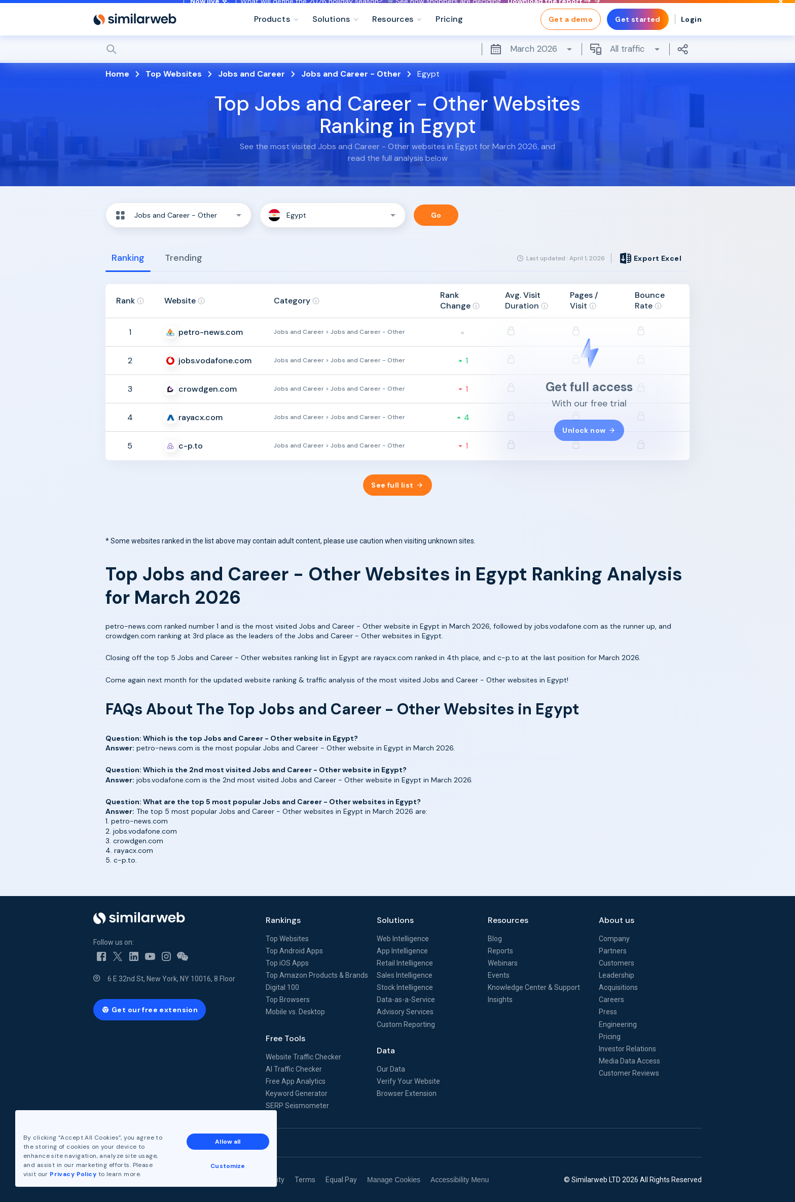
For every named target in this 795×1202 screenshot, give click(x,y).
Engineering (618, 1024)
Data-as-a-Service (406, 999)
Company (614, 939)
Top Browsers (288, 999)
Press (608, 1012)
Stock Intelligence (405, 987)
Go (436, 215)
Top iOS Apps (287, 963)
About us (616, 920)
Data (386, 1050)
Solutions (395, 920)
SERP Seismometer (297, 1106)
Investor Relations (627, 1049)
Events (499, 975)
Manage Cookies (393, 1180)
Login (691, 40)
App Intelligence (402, 951)
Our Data (391, 1069)
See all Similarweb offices (139, 1142)
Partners (613, 951)
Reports (500, 951)
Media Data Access (629, 1061)
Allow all (227, 1142)
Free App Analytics (296, 1081)
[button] (178, 215)
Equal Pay (341, 1180)
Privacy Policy (73, 1174)
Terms (305, 1180)
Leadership (616, 975)
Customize (227, 1166)
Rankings (283, 920)
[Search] (397, 70)
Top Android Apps (294, 951)
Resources (508, 920)
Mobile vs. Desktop (295, 1012)
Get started (638, 40)
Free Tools (285, 1038)
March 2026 (531, 70)
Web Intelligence (403, 939)
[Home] (134, 41)
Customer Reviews (629, 1073)
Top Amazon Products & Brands (317, 975)
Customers (616, 963)
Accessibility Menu (459, 1180)
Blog (495, 939)
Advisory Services (405, 1012)
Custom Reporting (406, 1024)
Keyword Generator (297, 1093)
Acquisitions (618, 987)
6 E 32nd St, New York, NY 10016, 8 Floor (171, 979)
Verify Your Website (408, 1081)
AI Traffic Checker (294, 1069)
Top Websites (287, 939)
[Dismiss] (781, 12)
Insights (500, 999)
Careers (611, 999)
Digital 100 (282, 987)
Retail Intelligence (405, 963)
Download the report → (554, 11)
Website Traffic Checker (303, 1057)
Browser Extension (407, 1093)
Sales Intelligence (404, 975)
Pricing (610, 1037)
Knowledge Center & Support (534, 987)
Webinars (503, 963)
